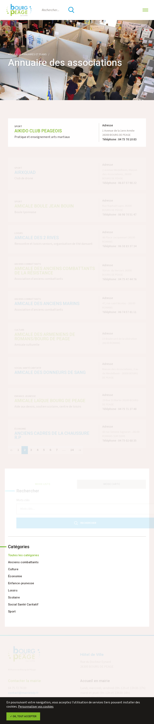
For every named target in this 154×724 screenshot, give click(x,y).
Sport (12, 611)
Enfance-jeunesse (21, 583)
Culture (13, 569)
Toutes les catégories (23, 555)
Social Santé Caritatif (23, 604)
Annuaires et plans (34, 54)
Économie (15, 576)
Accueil (13, 54)
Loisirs (12, 590)
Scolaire (14, 597)
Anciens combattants (23, 562)
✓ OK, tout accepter (23, 716)
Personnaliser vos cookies (36, 707)
